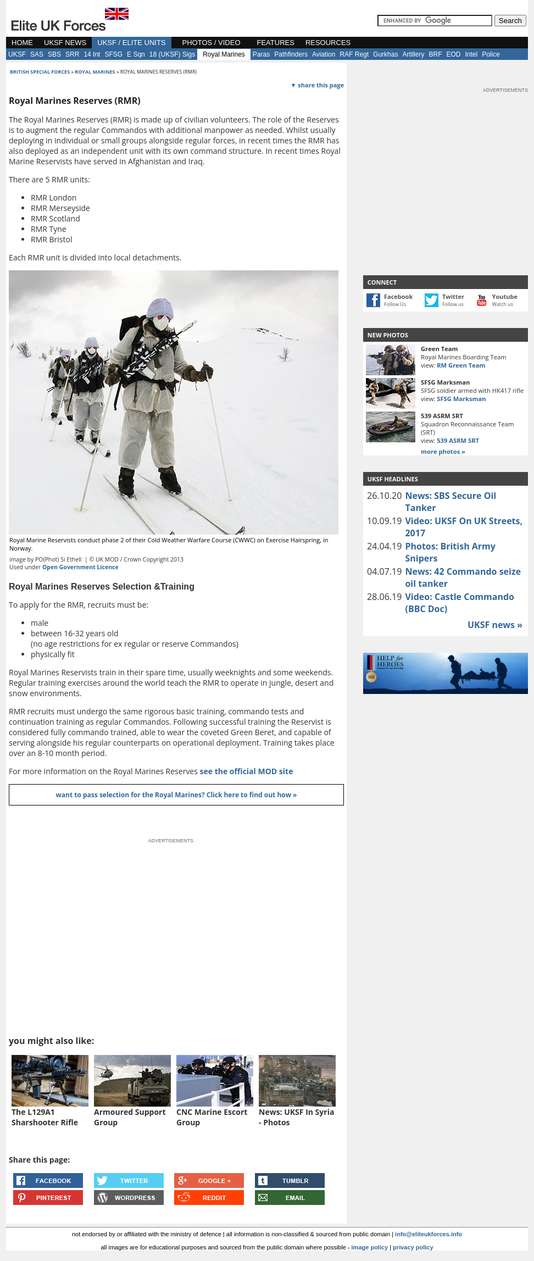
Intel (471, 54)
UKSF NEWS (65, 42)
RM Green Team (461, 365)
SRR (72, 54)
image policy (370, 1247)
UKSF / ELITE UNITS (131, 42)
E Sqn (136, 54)
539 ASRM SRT (458, 440)
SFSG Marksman (461, 399)
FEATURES (275, 42)
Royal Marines (224, 54)
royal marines (95, 71)
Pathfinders (291, 54)
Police (491, 54)
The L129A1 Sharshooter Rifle (45, 1117)
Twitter (453, 296)
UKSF (17, 54)
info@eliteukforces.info (428, 1234)
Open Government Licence (80, 567)
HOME (22, 42)
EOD (453, 54)
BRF (435, 54)
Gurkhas (385, 54)
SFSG (113, 54)
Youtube (505, 296)
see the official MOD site (246, 771)
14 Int (92, 54)
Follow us (453, 304)
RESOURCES (328, 42)
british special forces (40, 71)
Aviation (323, 54)
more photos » (443, 451)
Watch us (503, 304)
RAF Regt (354, 54)
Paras (261, 54)
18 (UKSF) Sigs (172, 54)
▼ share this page (317, 85)
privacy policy (413, 1247)
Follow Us (395, 304)
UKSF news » (495, 625)
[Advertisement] (445, 162)
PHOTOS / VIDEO (211, 42)
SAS (36, 54)
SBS (54, 54)
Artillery (413, 54)
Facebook (398, 296)
